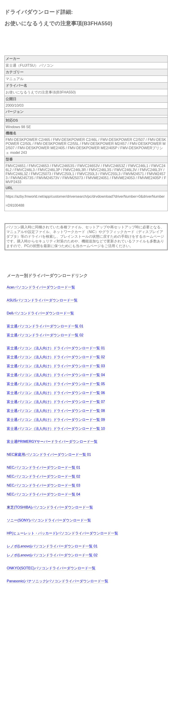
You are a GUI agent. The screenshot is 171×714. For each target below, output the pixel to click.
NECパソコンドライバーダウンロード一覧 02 (43, 476)
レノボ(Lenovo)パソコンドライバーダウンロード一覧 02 (52, 555)
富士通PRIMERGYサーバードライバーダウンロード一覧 (52, 441)
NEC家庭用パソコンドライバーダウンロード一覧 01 (49, 454)
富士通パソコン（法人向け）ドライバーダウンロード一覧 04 (56, 375)
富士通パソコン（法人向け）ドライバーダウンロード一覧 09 (56, 420)
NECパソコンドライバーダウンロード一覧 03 (43, 485)
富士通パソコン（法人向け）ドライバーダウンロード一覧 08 (56, 411)
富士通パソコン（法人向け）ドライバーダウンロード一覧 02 (56, 357)
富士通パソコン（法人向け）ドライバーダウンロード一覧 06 (56, 393)
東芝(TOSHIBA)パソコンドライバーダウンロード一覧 (50, 507)
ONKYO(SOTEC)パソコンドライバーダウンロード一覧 (51, 568)
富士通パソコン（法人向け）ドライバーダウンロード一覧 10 (56, 428)
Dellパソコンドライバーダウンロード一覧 (40, 313)
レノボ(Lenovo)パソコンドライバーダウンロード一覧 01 (52, 546)
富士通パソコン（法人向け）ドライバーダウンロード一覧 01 (56, 348)
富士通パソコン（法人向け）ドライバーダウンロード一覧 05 (56, 384)
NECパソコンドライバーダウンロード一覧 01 (43, 467)
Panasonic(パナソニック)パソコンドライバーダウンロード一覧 (57, 581)
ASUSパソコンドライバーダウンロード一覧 (42, 300)
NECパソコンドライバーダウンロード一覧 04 (43, 494)
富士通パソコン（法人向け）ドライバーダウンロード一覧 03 (56, 366)
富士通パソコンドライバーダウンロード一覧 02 (45, 335)
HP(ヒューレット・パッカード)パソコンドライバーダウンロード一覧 (62, 533)
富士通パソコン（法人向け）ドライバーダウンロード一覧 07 (56, 402)
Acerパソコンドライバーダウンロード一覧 (41, 287)
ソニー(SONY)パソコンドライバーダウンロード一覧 (49, 520)
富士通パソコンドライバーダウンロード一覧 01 (45, 326)
